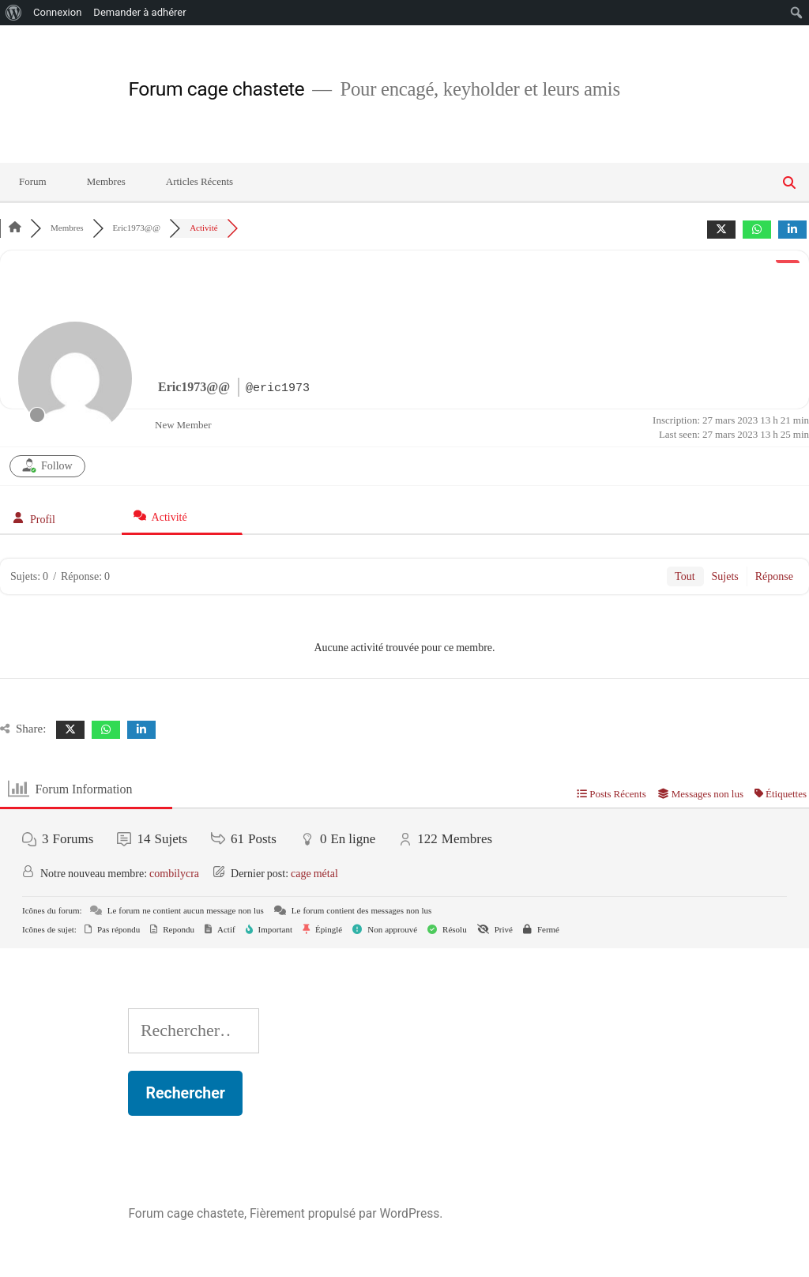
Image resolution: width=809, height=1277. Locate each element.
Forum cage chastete (216, 88)
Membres (106, 181)
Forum (33, 181)
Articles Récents (199, 181)
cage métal (314, 873)
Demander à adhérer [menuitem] (139, 12)
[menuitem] (14, 12)
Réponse (774, 576)
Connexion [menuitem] (57, 12)
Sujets (725, 576)
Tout (684, 576)
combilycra (174, 873)
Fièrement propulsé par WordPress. (346, 1213)
